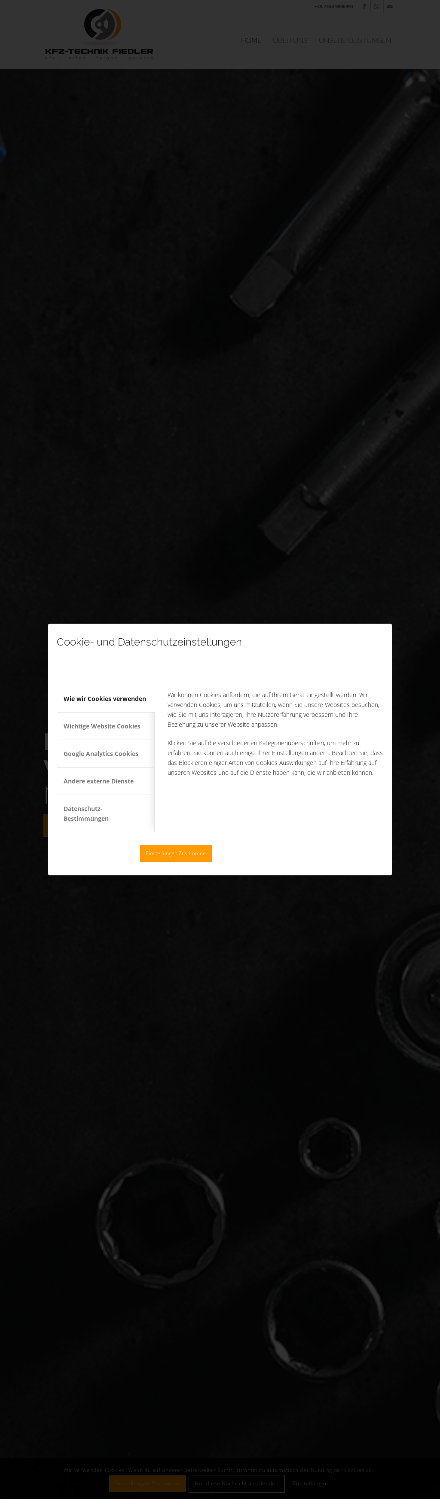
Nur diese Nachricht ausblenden (258, 853)
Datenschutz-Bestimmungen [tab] (86, 813)
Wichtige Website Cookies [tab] (102, 726)
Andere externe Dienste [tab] (99, 781)
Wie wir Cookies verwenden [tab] (105, 699)
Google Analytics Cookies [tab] (101, 754)
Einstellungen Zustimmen (176, 853)
